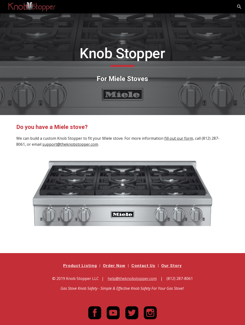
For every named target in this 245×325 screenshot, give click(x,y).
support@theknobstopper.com (70, 144)
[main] (122, 55)
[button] (239, 6)
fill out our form (178, 138)
